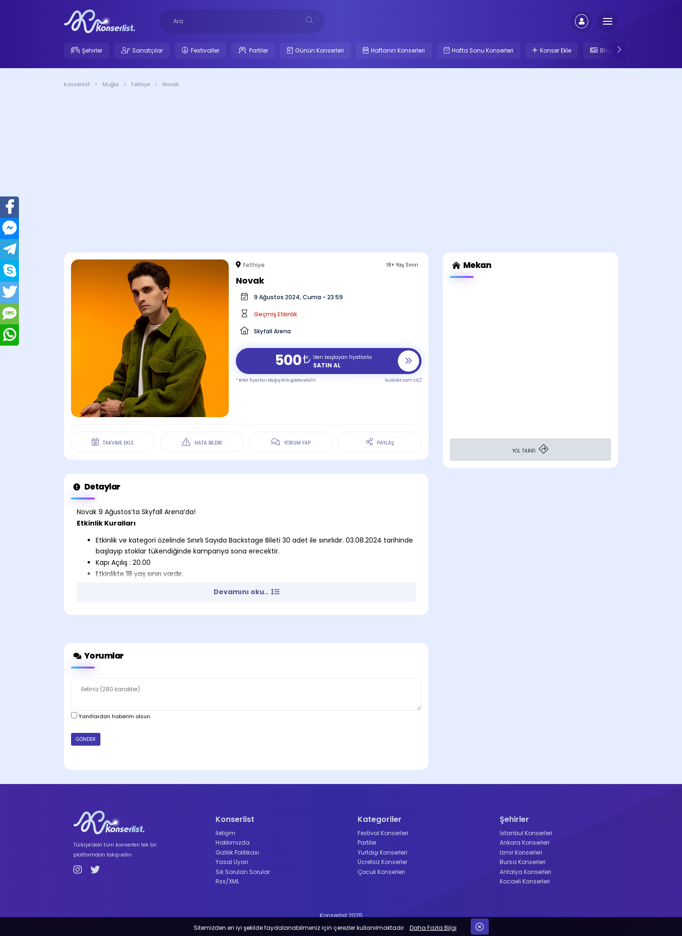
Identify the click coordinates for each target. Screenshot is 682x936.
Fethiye (254, 265)
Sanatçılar (147, 50)
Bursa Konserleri (523, 862)
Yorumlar (97, 656)
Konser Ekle (555, 50)
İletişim (225, 833)
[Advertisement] (341, 172)
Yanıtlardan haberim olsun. (111, 716)
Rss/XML (227, 881)
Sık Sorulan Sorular (242, 872)
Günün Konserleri (319, 50)
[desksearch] (309, 20)
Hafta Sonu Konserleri (482, 50)
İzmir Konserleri (521, 852)
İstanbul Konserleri (526, 833)
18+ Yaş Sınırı (402, 264)
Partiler (258, 50)
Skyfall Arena (272, 331)
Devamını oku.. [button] (246, 592)
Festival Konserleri (383, 833)
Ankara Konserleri (524, 842)
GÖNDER (86, 739)
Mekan (470, 265)
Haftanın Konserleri (398, 50)
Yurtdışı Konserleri (382, 852)
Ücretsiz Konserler (382, 862)
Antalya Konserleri (525, 872)
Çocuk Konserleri (381, 872)
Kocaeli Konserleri (525, 881)
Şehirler (92, 50)
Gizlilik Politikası (237, 852)
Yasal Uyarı (231, 862)
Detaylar (95, 487)
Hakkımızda (232, 842)
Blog (606, 50)
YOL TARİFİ (530, 450)
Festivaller (205, 50)
